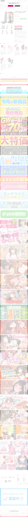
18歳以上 (10, 5)
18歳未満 (17, 5)
